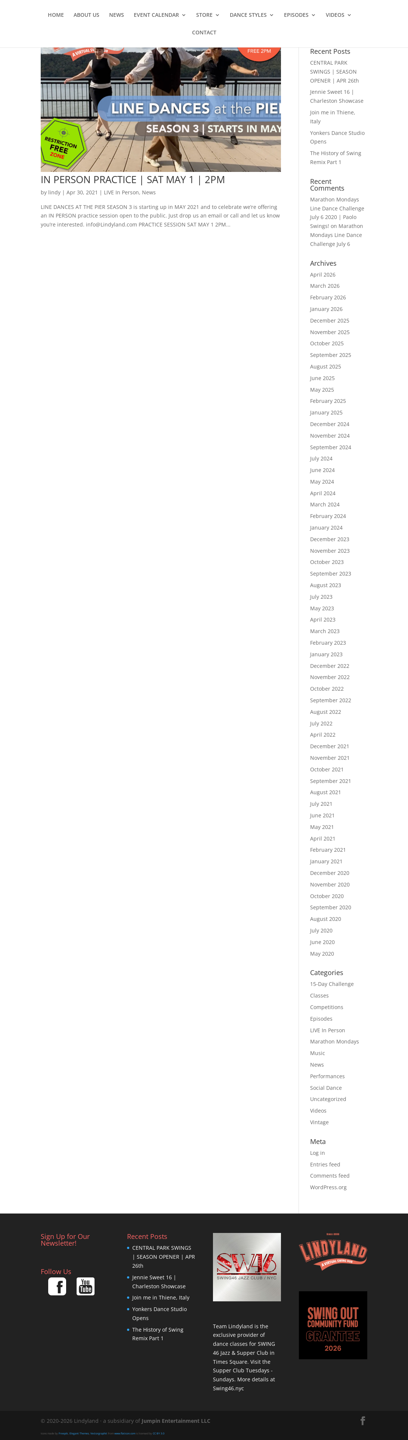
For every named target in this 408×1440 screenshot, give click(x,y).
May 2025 (322, 389)
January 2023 (326, 654)
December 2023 (329, 539)
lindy (54, 192)
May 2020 (322, 953)
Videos (335, 15)
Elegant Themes (79, 1433)
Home (56, 15)
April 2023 (323, 619)
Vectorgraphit (98, 1433)
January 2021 (326, 861)
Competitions (326, 1007)
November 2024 (330, 435)
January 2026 (326, 308)
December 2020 (329, 872)
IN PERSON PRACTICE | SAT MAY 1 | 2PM (133, 179)
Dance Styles (248, 15)
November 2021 (330, 757)
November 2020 (330, 884)
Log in (317, 1152)
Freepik (63, 1433)
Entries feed (325, 1164)
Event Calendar (156, 15)
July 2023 (321, 596)
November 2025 (330, 332)
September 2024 (330, 447)
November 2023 (330, 550)
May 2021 (322, 826)
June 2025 (322, 378)
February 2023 (328, 642)
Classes (319, 995)
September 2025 (330, 354)
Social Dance (326, 1087)
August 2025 (325, 366)
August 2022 (325, 711)
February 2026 (328, 297)
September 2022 (330, 700)
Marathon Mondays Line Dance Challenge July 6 (336, 234)
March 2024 (325, 504)
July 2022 (321, 723)
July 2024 (321, 458)
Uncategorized (328, 1099)
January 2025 (326, 412)
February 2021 (328, 849)
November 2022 (330, 677)
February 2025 (328, 400)
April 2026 (323, 274)
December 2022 (329, 665)
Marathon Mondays (334, 1041)
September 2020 (330, 907)
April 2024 (323, 493)
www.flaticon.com (124, 1433)
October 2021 (327, 769)
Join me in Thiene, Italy (160, 1297)
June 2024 (322, 470)
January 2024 (326, 527)
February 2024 (328, 515)
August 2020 (325, 918)
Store (204, 15)
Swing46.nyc (228, 1388)
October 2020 (327, 896)
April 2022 (323, 734)
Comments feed (330, 1175)
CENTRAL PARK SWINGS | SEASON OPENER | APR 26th (334, 71)
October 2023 (327, 561)
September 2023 (330, 573)
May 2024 (322, 481)
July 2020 (321, 930)
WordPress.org (328, 1187)
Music (317, 1053)
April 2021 (323, 838)
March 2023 (325, 631)
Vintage (319, 1122)
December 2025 (329, 320)
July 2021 (321, 803)
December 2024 (329, 424)
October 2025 (327, 343)
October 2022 (327, 688)
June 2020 (322, 942)
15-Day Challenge (332, 983)
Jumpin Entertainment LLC (176, 1420)
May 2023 (322, 608)
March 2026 (325, 285)
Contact (204, 33)
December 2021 (329, 746)
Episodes (296, 15)
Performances (327, 1076)
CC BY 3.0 (158, 1433)
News (116, 15)
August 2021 (325, 792)
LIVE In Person (121, 192)
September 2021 (330, 780)
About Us (86, 15)
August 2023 (325, 585)
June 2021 (322, 815)
